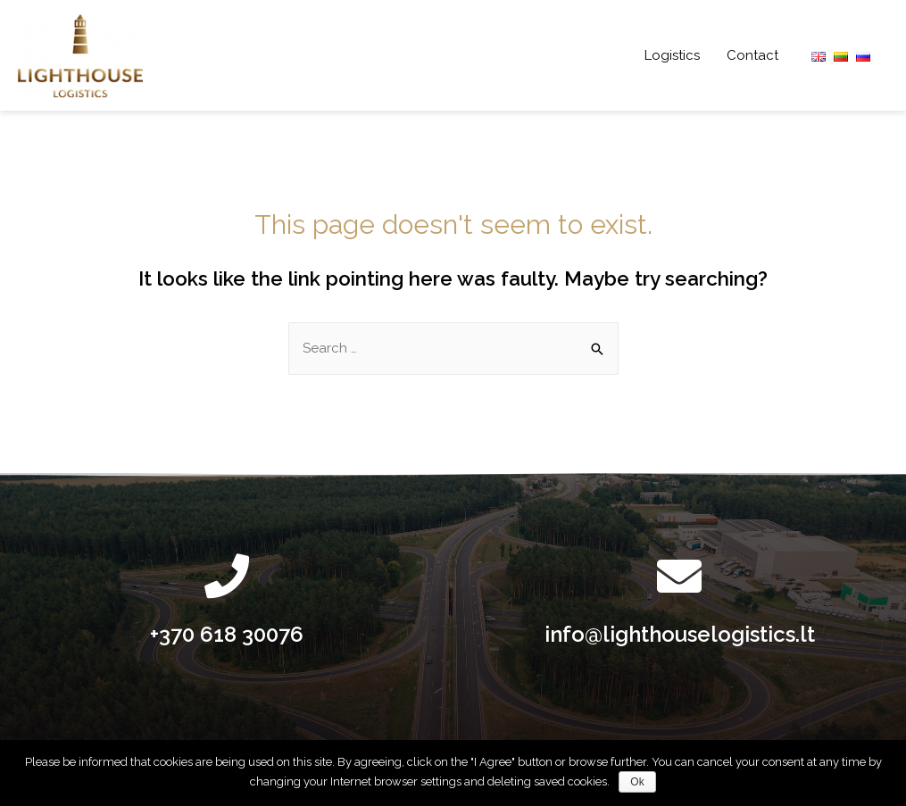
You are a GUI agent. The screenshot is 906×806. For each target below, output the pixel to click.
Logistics (672, 55)
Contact (752, 55)
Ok (637, 782)
